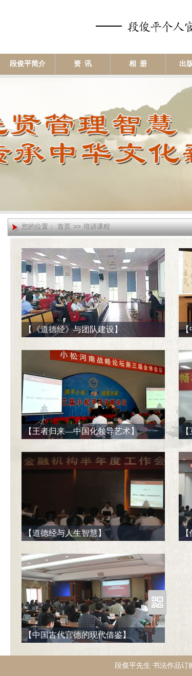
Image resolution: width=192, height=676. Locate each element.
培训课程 (96, 226)
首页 (64, 226)
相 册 (138, 64)
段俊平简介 (28, 64)
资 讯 (83, 64)
